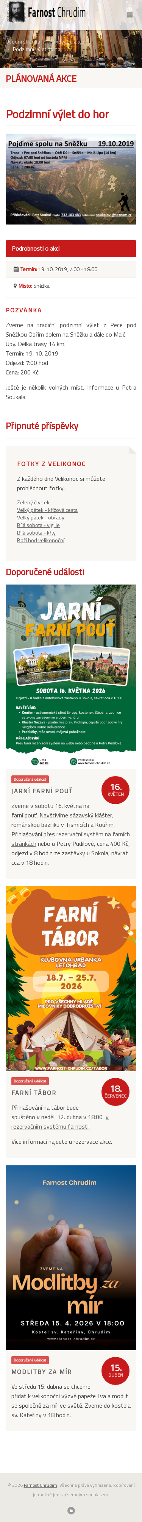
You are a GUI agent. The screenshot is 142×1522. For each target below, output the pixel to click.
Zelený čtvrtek (33, 502)
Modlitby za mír (41, 1371)
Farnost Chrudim (40, 1485)
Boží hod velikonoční (40, 540)
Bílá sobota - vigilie (38, 525)
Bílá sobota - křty (36, 532)
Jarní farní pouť (42, 790)
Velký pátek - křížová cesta (47, 510)
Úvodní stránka (23, 41)
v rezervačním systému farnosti (60, 1121)
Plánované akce (66, 41)
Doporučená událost (30, 779)
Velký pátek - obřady (40, 517)
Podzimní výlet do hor (37, 49)
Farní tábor (33, 1092)
